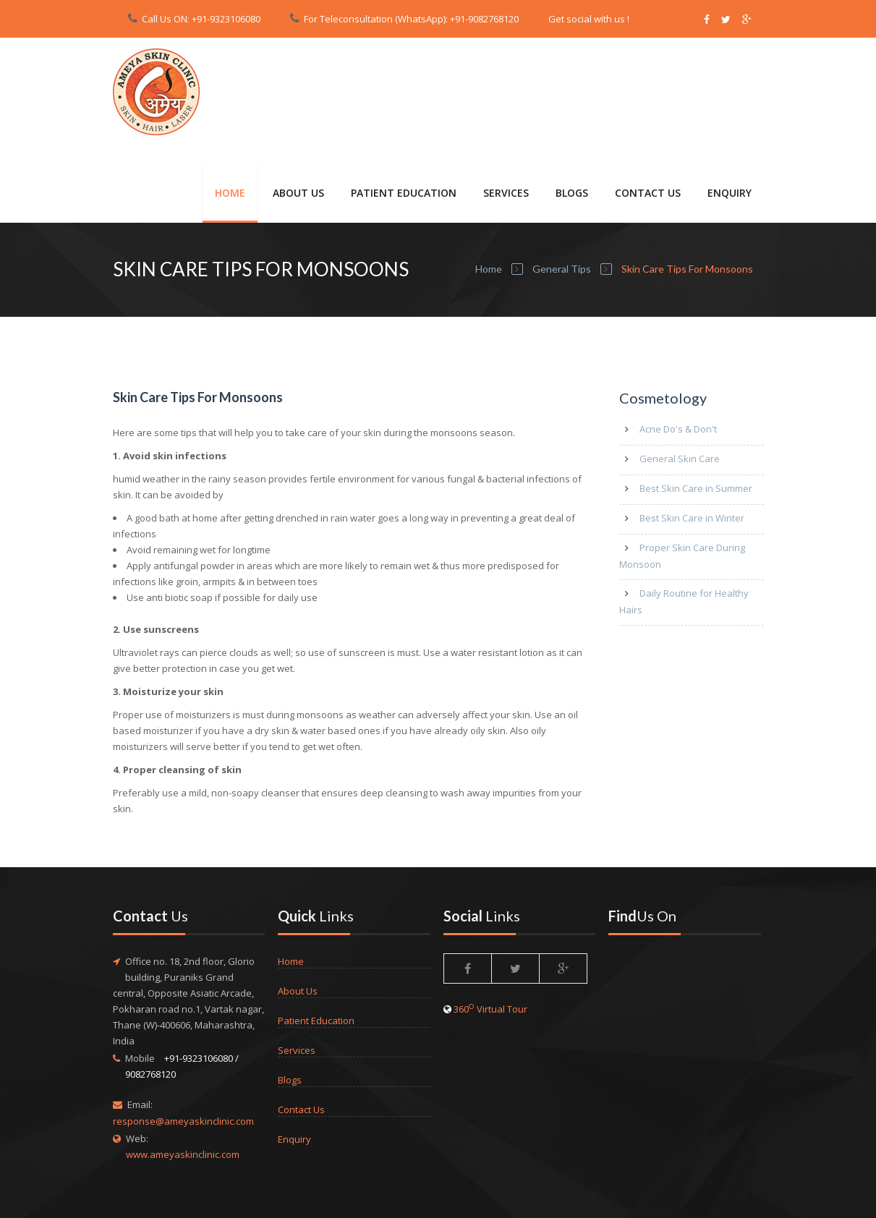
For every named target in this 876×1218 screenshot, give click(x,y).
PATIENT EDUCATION (403, 193)
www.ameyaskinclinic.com (182, 1154)
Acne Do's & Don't (678, 428)
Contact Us (301, 1109)
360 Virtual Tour (490, 1008)
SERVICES (506, 193)
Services (296, 1050)
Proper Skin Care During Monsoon (682, 556)
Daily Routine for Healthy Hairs (684, 601)
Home (230, 193)
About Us (298, 193)
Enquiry (294, 1139)
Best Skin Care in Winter (691, 517)
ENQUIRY (729, 193)
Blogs (572, 193)
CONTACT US (648, 193)
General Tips (561, 269)
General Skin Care (679, 458)
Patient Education (316, 1020)
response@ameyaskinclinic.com (183, 1121)
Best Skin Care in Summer (695, 488)
